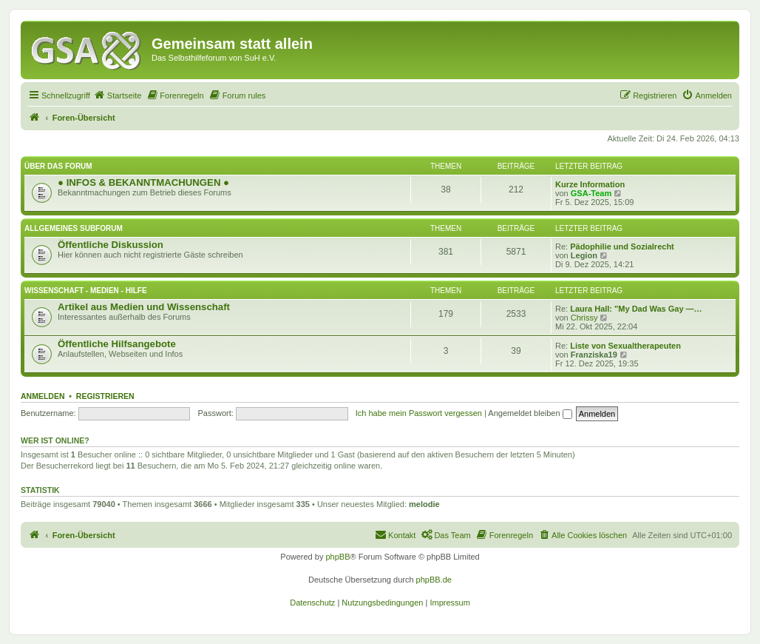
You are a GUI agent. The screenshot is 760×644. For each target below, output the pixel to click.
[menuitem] (117, 95)
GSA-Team (591, 193)
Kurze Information (590, 184)
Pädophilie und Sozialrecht (622, 246)
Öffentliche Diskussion (110, 244)
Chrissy (584, 317)
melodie (424, 504)
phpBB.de (434, 579)
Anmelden (43, 396)
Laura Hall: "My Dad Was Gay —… (636, 308)
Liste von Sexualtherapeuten (625, 345)
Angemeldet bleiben (529, 413)
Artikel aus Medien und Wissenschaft (144, 306)
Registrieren (105, 396)
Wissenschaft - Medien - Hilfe (85, 290)
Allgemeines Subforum (73, 228)
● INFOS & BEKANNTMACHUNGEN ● (143, 182)
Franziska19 (594, 354)
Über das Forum (58, 166)
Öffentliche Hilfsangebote (117, 343)
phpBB (337, 556)
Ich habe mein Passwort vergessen (419, 413)
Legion (584, 255)
